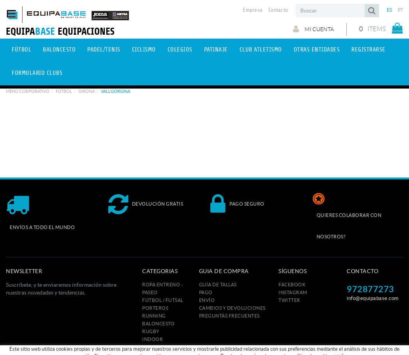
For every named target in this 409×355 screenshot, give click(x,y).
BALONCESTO (158, 323)
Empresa (253, 10)
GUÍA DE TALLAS (218, 284)
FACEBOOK (292, 284)
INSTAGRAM (293, 292)
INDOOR (152, 339)
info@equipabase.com (373, 298)
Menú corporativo (27, 91)
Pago (206, 292)
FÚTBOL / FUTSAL (162, 300)
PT (401, 9)
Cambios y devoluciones (232, 308)
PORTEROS (155, 308)
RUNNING (154, 315)
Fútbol (64, 91)
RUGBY (151, 331)
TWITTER (289, 300)
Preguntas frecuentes (229, 315)
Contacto (278, 10)
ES (389, 9)
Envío (207, 300)
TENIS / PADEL (158, 347)
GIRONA (86, 91)
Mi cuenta (313, 29)
